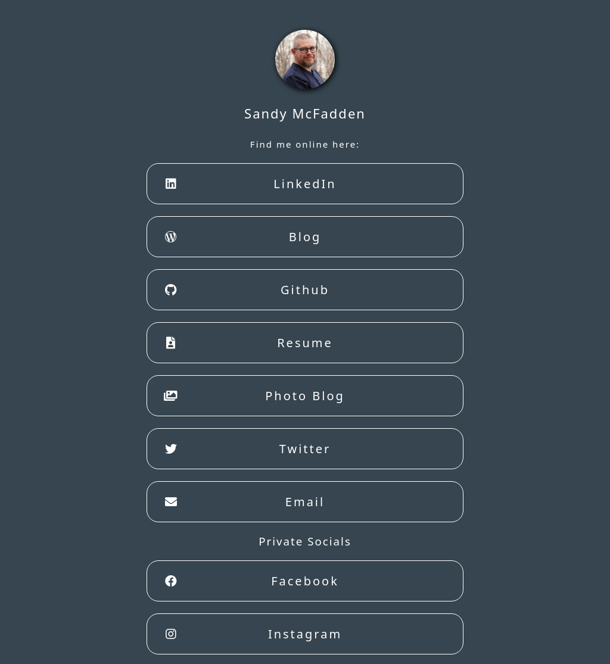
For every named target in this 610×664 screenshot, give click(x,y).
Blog (240, 237)
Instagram (250, 634)
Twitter (245, 449)
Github (244, 290)
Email (242, 502)
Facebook (249, 581)
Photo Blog (252, 396)
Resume (246, 343)
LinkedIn (248, 184)
